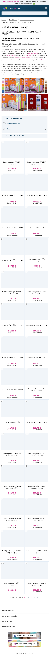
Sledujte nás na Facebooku (26, 635)
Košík (41, 8)
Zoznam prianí (37, 8)
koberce (42, 60)
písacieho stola (20, 58)
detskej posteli (33, 53)
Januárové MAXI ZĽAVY (11, 1)
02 (28, 597)
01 (25, 597)
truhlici (27, 60)
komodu (28, 55)
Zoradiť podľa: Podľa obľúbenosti (18, 136)
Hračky (28, 58)
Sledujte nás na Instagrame (25, 643)
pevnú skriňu (11, 55)
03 (31, 597)
